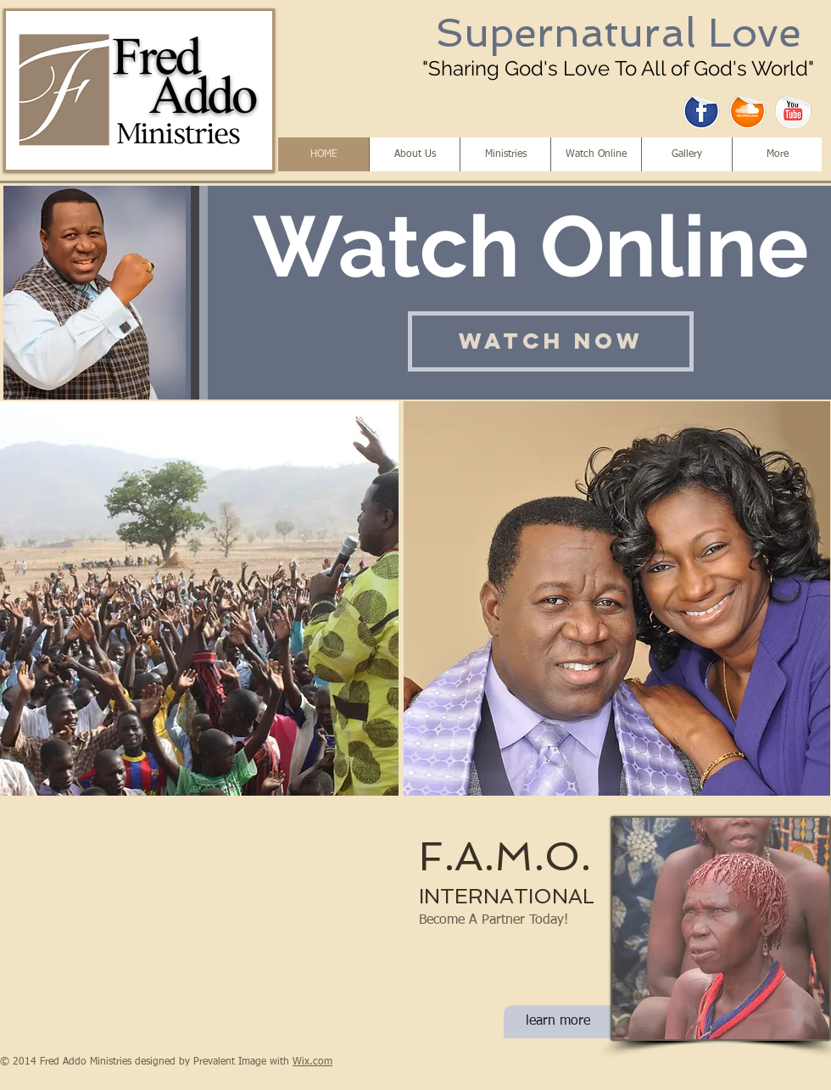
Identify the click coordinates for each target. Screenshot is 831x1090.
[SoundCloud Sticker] (747, 111)
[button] (199, 598)
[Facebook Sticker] (702, 111)
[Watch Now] (551, 341)
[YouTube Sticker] (793, 111)
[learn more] (557, 1021)
